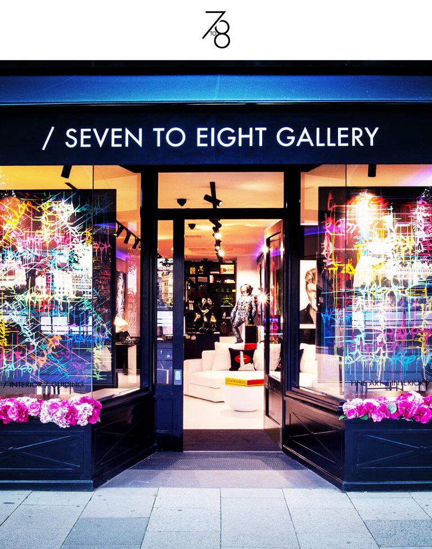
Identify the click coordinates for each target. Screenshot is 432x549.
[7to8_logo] (216, 15)
